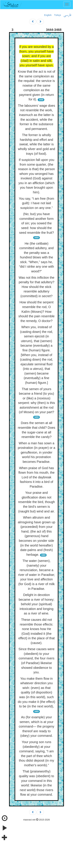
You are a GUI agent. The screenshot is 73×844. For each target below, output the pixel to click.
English (48, 15)
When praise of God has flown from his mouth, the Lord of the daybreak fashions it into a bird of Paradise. (36, 477)
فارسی (67, 15)
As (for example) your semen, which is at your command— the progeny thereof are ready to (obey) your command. (36, 726)
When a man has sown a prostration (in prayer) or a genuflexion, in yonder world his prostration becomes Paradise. (36, 452)
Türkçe (57, 15)
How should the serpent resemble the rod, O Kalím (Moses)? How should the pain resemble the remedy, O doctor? (36, 311)
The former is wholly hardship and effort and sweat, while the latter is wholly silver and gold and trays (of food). (36, 144)
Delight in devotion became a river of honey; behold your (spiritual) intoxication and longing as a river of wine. (36, 604)
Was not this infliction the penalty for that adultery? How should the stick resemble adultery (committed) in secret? (36, 287)
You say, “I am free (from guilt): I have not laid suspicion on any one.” (36, 203)
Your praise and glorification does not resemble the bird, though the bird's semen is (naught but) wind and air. (36, 502)
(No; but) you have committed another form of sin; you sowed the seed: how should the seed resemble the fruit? (36, 223)
